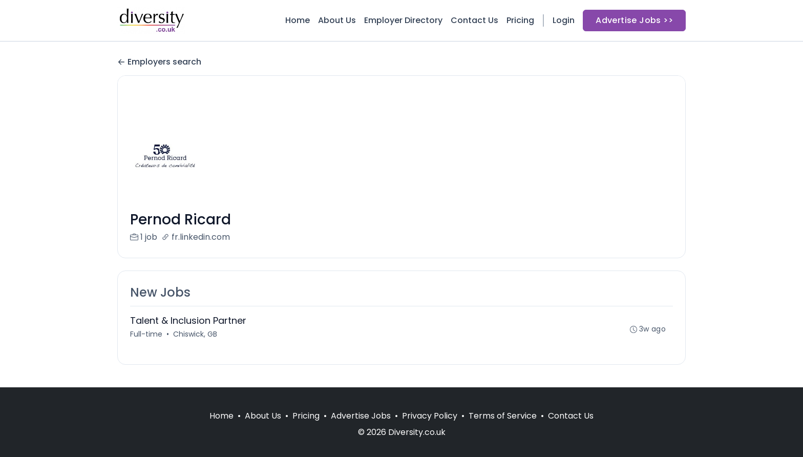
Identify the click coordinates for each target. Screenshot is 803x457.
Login (564, 20)
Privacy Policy (429, 416)
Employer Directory (403, 20)
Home (297, 20)
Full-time (146, 334)
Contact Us (474, 20)
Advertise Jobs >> (634, 20)
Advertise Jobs (361, 416)
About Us (337, 20)
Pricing (520, 20)
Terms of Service (503, 416)
